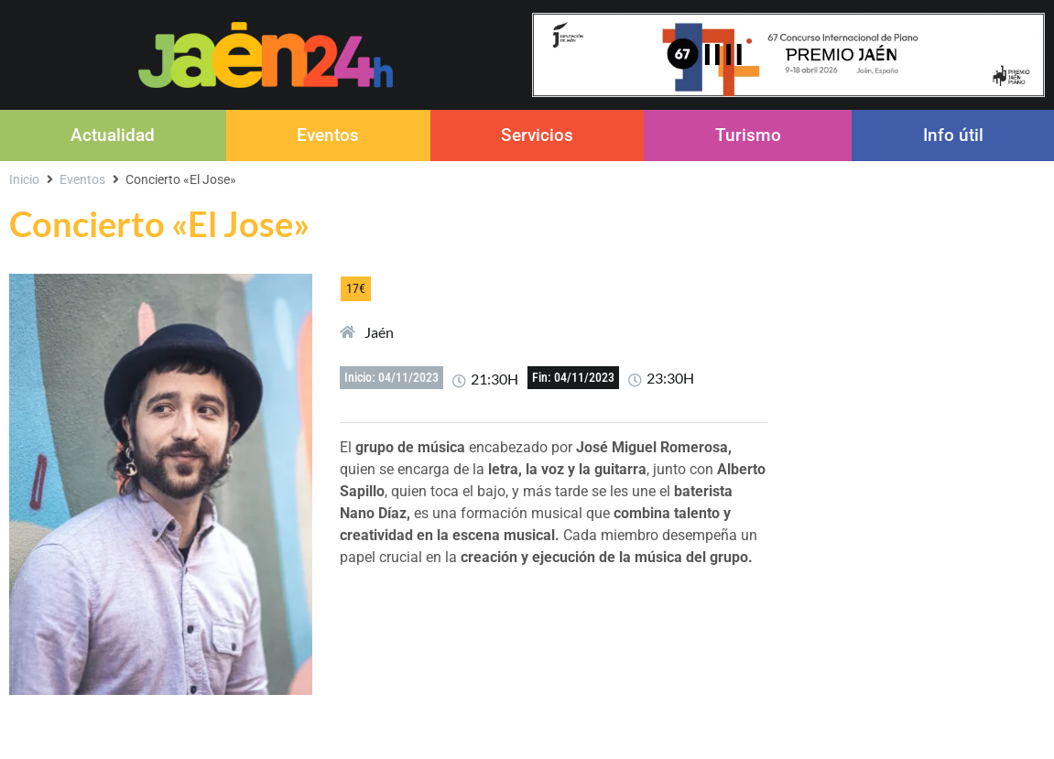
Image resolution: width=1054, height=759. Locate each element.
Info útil (953, 135)
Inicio (24, 179)
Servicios (537, 135)
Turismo (748, 135)
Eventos (328, 135)
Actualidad (113, 135)
